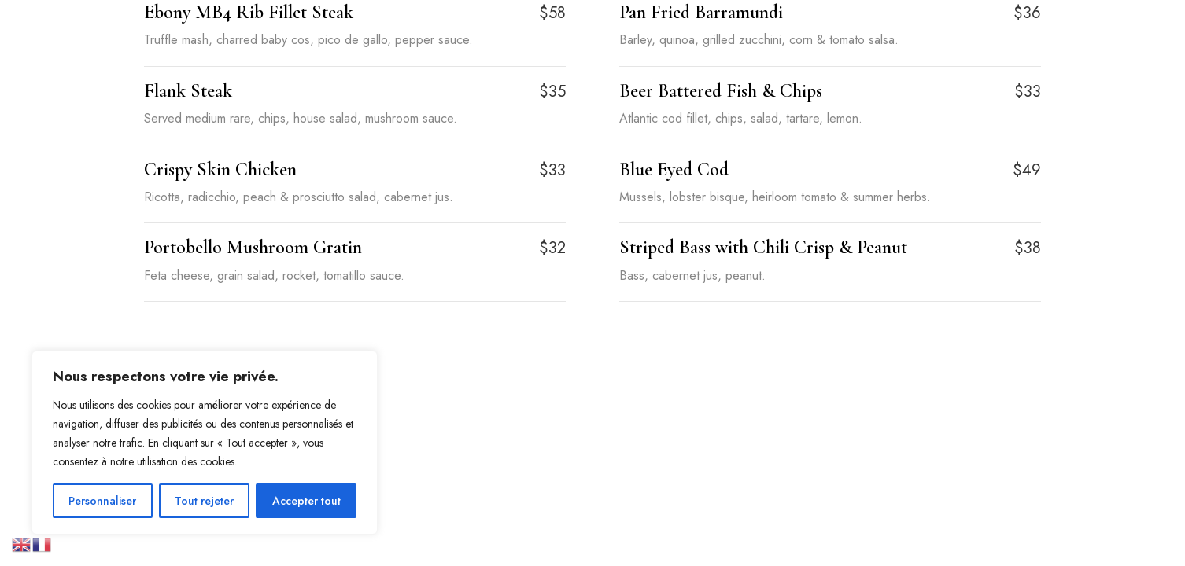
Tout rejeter (204, 501)
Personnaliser (102, 501)
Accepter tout (306, 501)
